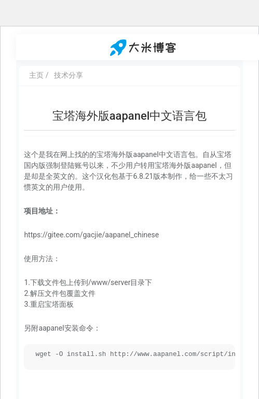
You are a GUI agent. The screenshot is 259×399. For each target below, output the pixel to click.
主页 (36, 75)
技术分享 (68, 75)
